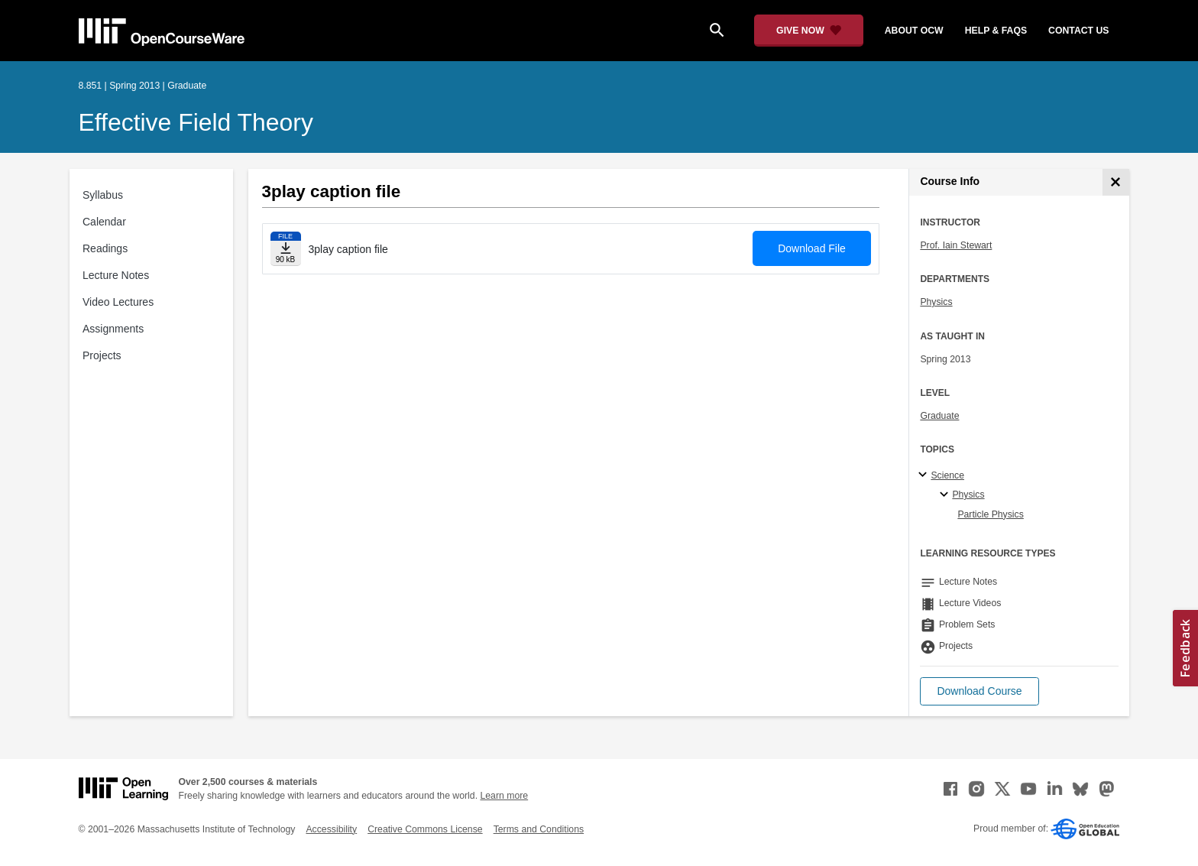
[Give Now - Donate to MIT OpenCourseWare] (808, 31)
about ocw (914, 30)
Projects (102, 355)
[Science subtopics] (925, 475)
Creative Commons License (424, 829)
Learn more (504, 795)
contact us (1078, 30)
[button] (979, 691)
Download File (812, 248)
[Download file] (285, 249)
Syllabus (103, 195)
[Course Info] (1115, 182)
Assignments (113, 329)
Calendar (104, 222)
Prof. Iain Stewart (956, 245)
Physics (936, 302)
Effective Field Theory (196, 122)
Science (947, 475)
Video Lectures (118, 302)
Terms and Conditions (539, 829)
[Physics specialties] (946, 495)
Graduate (939, 415)
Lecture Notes (116, 275)
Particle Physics (990, 514)
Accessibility (331, 829)
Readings (105, 248)
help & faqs (996, 30)
